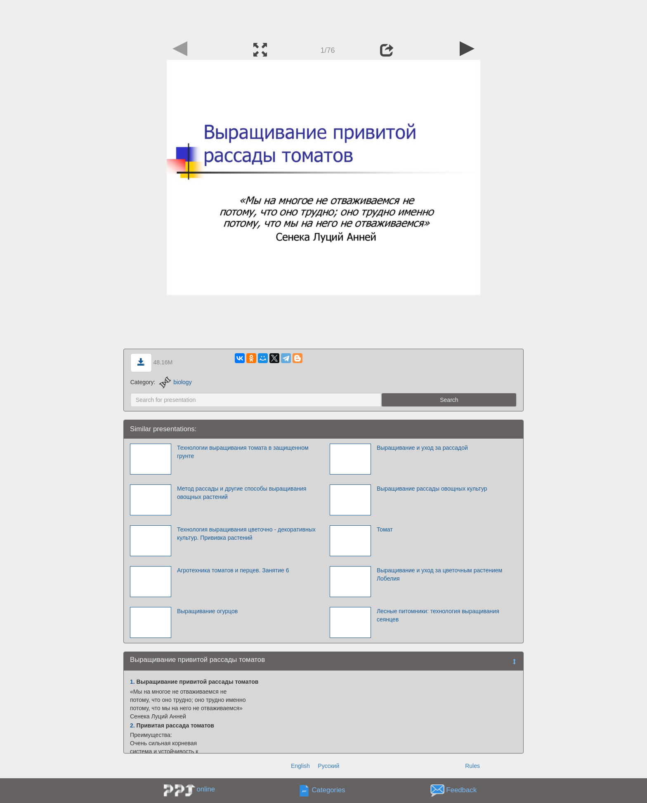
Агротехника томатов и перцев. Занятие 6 (233, 570)
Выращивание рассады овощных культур (432, 488)
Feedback (461, 790)
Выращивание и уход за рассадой (422, 447)
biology (175, 382)
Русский (328, 766)
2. (132, 725)
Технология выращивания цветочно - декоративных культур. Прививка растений (246, 533)
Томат (385, 529)
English (300, 766)
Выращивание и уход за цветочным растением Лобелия (439, 574)
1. (132, 681)
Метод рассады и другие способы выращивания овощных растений (241, 492)
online (205, 789)
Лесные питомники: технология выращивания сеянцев (438, 615)
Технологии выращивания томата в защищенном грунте (243, 451)
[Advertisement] (323, 18)
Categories (328, 790)
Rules (472, 766)
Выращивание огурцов (207, 611)
